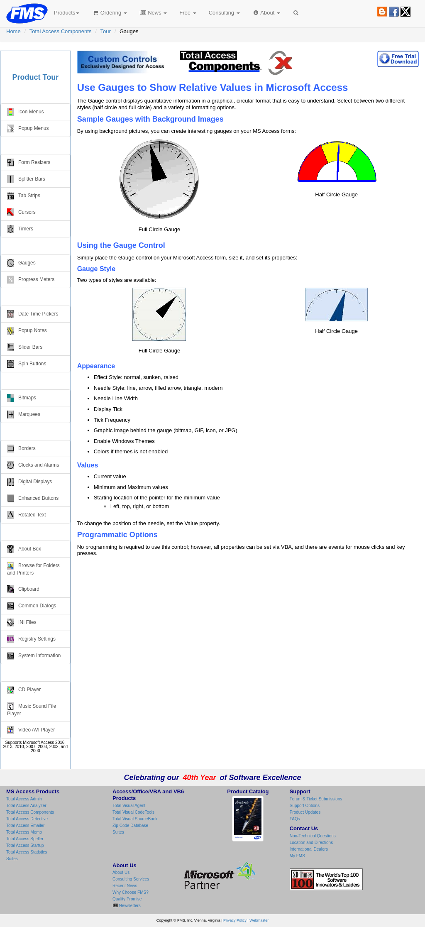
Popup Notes (27, 331)
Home (13, 31)
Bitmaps (21, 398)
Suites (12, 858)
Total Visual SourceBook (134, 819)
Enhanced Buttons (33, 498)
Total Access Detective (27, 819)
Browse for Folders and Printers (33, 569)
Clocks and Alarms (33, 465)
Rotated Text (26, 515)
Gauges (21, 263)
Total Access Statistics (26, 852)
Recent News (124, 885)
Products (66, 13)
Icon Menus (25, 112)
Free (187, 13)
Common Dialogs (31, 606)
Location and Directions (311, 842)
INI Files (22, 622)
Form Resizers (28, 162)
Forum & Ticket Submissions (316, 799)
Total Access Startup (25, 845)
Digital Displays (29, 482)
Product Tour (35, 77)
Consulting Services (130, 879)
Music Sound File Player (31, 709)
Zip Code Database (130, 825)
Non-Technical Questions (313, 836)
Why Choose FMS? (130, 892)
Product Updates (305, 812)
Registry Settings (31, 639)
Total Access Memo (24, 832)
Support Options (305, 805)
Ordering (109, 13)
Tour (105, 31)
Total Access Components (60, 31)
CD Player (24, 690)
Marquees (23, 414)
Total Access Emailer (25, 825)
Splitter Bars (26, 179)
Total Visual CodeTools (133, 812)
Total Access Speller (25, 839)
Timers (20, 229)
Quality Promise (127, 899)
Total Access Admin (24, 799)
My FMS (297, 856)
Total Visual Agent (128, 805)
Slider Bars (24, 347)
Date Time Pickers (32, 314)
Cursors (21, 212)
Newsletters (129, 905)
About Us (120, 872)
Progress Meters (30, 280)
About (266, 13)
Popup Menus (28, 128)
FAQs (295, 819)
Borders (21, 448)
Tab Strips (23, 196)
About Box (24, 549)
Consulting (224, 13)
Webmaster (259, 920)
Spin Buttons (26, 364)
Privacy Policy (235, 920)
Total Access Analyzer (26, 805)
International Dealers (309, 849)
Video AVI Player (31, 730)
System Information (34, 656)
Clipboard (23, 589)
